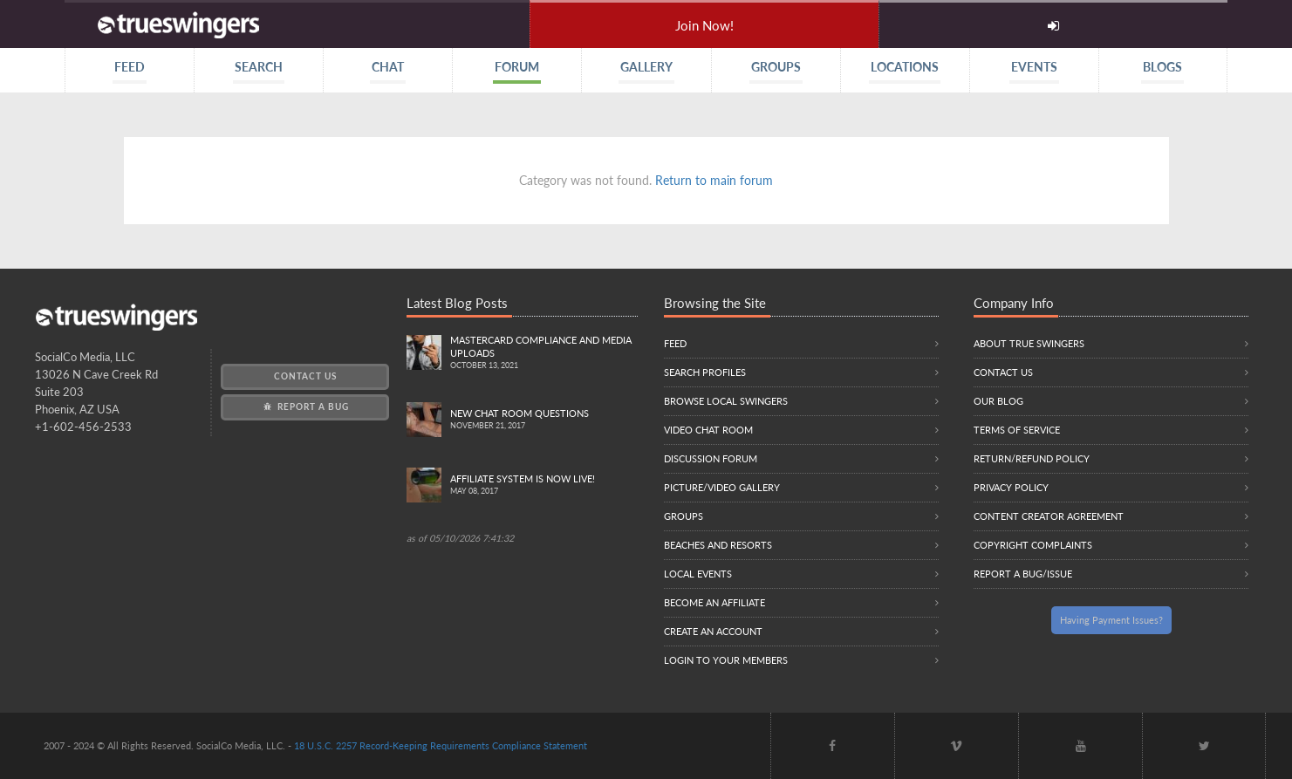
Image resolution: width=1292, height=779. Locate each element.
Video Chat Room (708, 429)
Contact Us (305, 376)
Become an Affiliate (714, 602)
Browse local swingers (726, 401)
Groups (683, 516)
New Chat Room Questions (543, 420)
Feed (675, 343)
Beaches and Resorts (718, 544)
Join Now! (704, 25)
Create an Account (713, 631)
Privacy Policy (1011, 487)
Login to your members (726, 660)
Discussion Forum (710, 458)
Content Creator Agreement (1049, 516)
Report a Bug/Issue (1023, 573)
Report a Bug (305, 406)
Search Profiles (705, 372)
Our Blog (998, 401)
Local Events (698, 573)
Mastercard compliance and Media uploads (543, 353)
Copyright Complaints (1033, 544)
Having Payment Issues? (1111, 619)
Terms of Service (1017, 429)
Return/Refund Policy (1032, 458)
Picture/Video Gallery (722, 487)
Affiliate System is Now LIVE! (543, 485)
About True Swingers (1029, 343)
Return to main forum (714, 180)
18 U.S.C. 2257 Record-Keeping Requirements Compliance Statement (440, 745)
